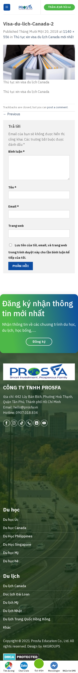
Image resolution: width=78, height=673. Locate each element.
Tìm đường (8, 667)
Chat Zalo (24, 667)
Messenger (54, 667)
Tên (12, 187)
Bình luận (16, 151)
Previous (11, 114)
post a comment (57, 107)
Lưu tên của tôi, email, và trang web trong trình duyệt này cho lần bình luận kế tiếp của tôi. (39, 251)
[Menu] (7, 7)
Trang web (16, 226)
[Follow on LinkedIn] (36, 423)
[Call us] (29, 423)
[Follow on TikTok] (21, 423)
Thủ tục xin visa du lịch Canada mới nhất (44, 37)
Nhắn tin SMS (69, 667)
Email (13, 206)
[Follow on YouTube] (44, 423)
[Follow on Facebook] (6, 423)
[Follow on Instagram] (14, 423)
